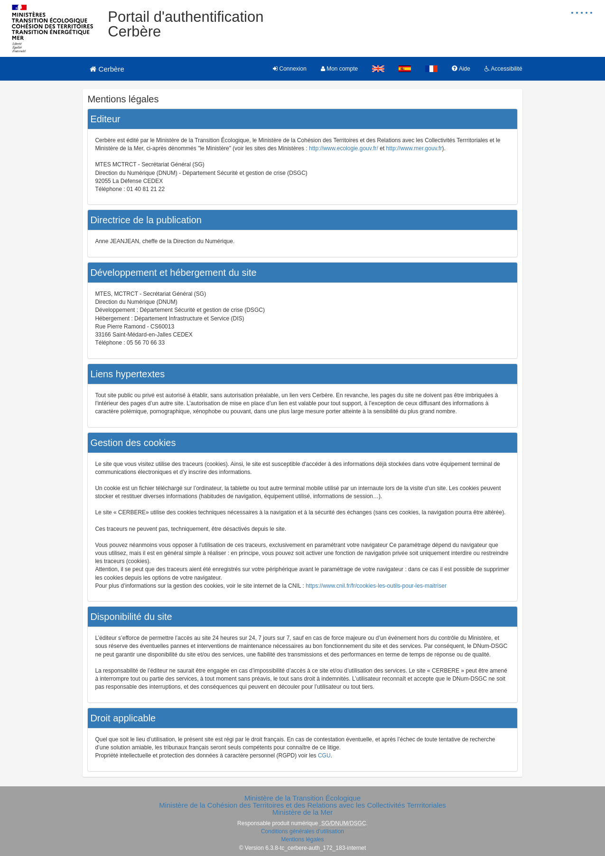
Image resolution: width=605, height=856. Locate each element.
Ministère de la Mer (302, 812)
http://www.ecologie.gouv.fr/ (343, 148)
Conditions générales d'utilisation (302, 831)
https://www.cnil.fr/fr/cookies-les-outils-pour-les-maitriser (376, 586)
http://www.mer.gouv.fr (414, 148)
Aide (461, 68)
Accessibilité (503, 68)
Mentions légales (302, 839)
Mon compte (339, 68)
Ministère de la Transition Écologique (302, 798)
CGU (324, 755)
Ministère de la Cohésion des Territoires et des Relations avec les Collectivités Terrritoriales (302, 805)
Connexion (290, 68)
